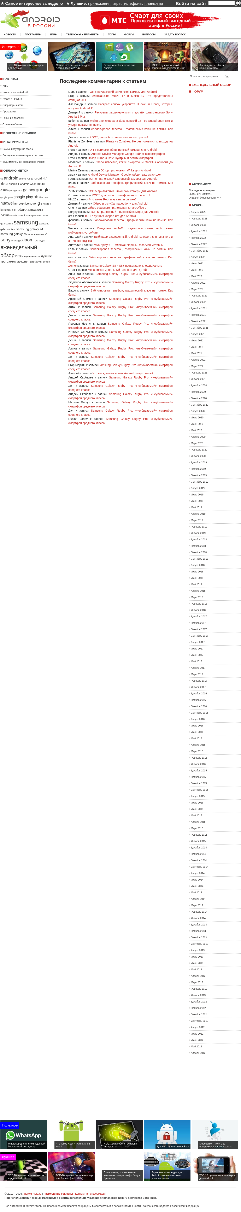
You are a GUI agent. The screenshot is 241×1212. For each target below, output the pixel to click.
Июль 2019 (197, 494)
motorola (22, 209)
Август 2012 (198, 1027)
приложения (99, 3)
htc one (44, 197)
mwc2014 (36, 209)
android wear (28, 184)
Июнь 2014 (197, 886)
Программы (33, 34)
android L (14, 184)
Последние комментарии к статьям (22, 155)
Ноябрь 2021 (198, 314)
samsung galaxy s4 (29, 229)
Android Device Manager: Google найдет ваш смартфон (128, 153)
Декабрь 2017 (199, 616)
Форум (129, 34)
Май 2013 (196, 969)
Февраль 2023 (199, 218)
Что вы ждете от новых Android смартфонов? (122, 373)
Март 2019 (197, 520)
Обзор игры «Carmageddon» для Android (120, 203)
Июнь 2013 (197, 963)
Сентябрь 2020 (199, 404)
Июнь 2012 (197, 1040)
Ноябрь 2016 (198, 700)
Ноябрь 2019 (198, 468)
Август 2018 (198, 565)
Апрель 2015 (198, 821)
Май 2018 (196, 584)
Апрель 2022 (198, 282)
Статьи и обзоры (12, 124)
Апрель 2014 (198, 899)
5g (1, 178)
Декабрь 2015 (199, 770)
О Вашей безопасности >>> (205, 197)
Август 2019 (198, 488)
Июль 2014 (197, 879)
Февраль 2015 (199, 834)
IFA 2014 (19, 203)
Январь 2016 (198, 764)
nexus (5, 215)
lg (38, 203)
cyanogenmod (15, 190)
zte (36, 240)
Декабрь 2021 (199, 308)
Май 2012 (196, 1046)
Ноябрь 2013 (198, 931)
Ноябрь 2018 (198, 546)
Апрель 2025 (198, 212)
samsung (26, 222)
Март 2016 (197, 751)
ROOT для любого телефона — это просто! (118, 137)
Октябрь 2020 (199, 398)
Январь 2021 (198, 379)
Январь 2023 (198, 225)
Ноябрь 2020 (198, 391)
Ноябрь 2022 (198, 237)
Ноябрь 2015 (198, 777)
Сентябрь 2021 (199, 327)
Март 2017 (197, 674)
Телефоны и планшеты (82, 34)
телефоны (132, 3)
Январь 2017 (198, 687)
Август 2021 (198, 334)
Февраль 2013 (199, 988)
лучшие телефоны (29, 261)
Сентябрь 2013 (199, 943)
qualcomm (6, 223)
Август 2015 (198, 796)
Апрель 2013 (198, 976)
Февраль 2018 (199, 603)
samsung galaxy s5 (13, 234)
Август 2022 (198, 257)
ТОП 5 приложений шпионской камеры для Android (122, 91)
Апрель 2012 (198, 1053)
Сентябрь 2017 (199, 635)
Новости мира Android (15, 92)
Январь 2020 (198, 456)
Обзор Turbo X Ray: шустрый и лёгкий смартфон (120, 158)
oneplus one (34, 215)
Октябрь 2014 (199, 860)
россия (47, 261)
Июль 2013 (197, 956)
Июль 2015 (197, 802)
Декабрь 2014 (199, 847)
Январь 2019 (198, 533)
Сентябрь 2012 (199, 1020)
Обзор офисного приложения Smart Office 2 (117, 207)
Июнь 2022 (197, 270)
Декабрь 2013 (199, 924)
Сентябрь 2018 (199, 558)
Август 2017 (198, 642)
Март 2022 (197, 289)
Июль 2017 (197, 648)
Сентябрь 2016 (199, 712)
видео (42, 240)
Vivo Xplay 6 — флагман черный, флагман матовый (128, 245)
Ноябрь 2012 (198, 1008)
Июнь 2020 (197, 424)
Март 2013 (197, 982)
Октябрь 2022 (199, 244)
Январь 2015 (198, 841)
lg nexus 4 (46, 203)
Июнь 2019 (197, 501)
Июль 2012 (197, 1033)
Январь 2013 (198, 995)
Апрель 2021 (198, 359)
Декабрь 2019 (199, 462)
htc (37, 196)
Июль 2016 (197, 725)
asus (4, 190)
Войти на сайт (191, 3)
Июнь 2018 (197, 578)
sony (5, 239)
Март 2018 (197, 597)
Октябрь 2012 (199, 1014)
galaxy (29, 190)
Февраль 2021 (199, 372)
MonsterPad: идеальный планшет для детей (117, 269)
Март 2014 (197, 905)
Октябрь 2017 (199, 629)
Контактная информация (90, 1193)
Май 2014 (196, 892)
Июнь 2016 (197, 732)
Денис (72, 265)
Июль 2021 (197, 340)
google (43, 189)
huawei (7, 203)
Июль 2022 (197, 263)
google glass (6, 197)
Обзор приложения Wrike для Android (126, 170)
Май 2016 (196, 738)
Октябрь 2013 (199, 937)
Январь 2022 (198, 302)
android (11, 178)
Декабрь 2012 (199, 1001)
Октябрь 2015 (199, 783)
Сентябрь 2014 (199, 866)
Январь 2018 (198, 610)
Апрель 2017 (198, 667)
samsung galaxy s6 (37, 234)
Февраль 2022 (199, 295)
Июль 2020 (197, 417)
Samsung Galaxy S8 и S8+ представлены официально (125, 265)
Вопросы (148, 34)
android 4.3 (24, 178)
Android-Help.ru (32, 1193)
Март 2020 (197, 443)
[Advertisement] (214, 137)
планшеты (153, 3)
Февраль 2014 (199, 911)
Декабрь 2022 (199, 231)
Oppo (45, 215)
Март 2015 (197, 828)
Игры (53, 34)
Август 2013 (198, 950)
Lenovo (30, 203)
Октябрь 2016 (199, 706)
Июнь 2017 (197, 655)
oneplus (23, 215)
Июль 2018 (197, 571)
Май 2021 (196, 353)
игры (117, 3)
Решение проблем (13, 118)
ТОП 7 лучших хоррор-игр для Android (110, 216)
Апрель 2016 (198, 744)
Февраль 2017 (199, 680)
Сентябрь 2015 (199, 789)
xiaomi (28, 239)
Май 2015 (196, 815)
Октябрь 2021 (199, 321)
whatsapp (16, 240)
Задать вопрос (175, 34)
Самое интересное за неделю (34, 3)
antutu (41, 184)
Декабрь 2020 (199, 385)
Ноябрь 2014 (198, 854)
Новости (10, 34)
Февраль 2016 (199, 757)
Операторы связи (12, 105)
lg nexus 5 (6, 209)
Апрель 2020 (198, 436)
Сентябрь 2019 (199, 481)
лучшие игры (32, 256)
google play (23, 197)
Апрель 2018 (198, 590)
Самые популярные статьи (17, 149)
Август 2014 (198, 873)
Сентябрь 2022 (199, 250)
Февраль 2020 (199, 449)
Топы (112, 34)
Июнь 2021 (197, 347)
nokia (13, 215)
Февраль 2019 (199, 526)
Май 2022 (196, 276)
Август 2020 (198, 411)
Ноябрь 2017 (198, 623)
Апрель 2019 (198, 513)
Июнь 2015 (197, 809)
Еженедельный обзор (211, 85)
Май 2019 (196, 507)
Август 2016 (198, 719)
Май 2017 (196, 661)
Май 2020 (196, 430)
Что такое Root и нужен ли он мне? (112, 199)
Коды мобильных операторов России (23, 161)
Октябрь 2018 (199, 552)
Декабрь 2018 (199, 539)
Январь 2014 (198, 918)
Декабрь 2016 (199, 693)
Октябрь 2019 (199, 475)
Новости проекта (12, 98)
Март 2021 (197, 366)
